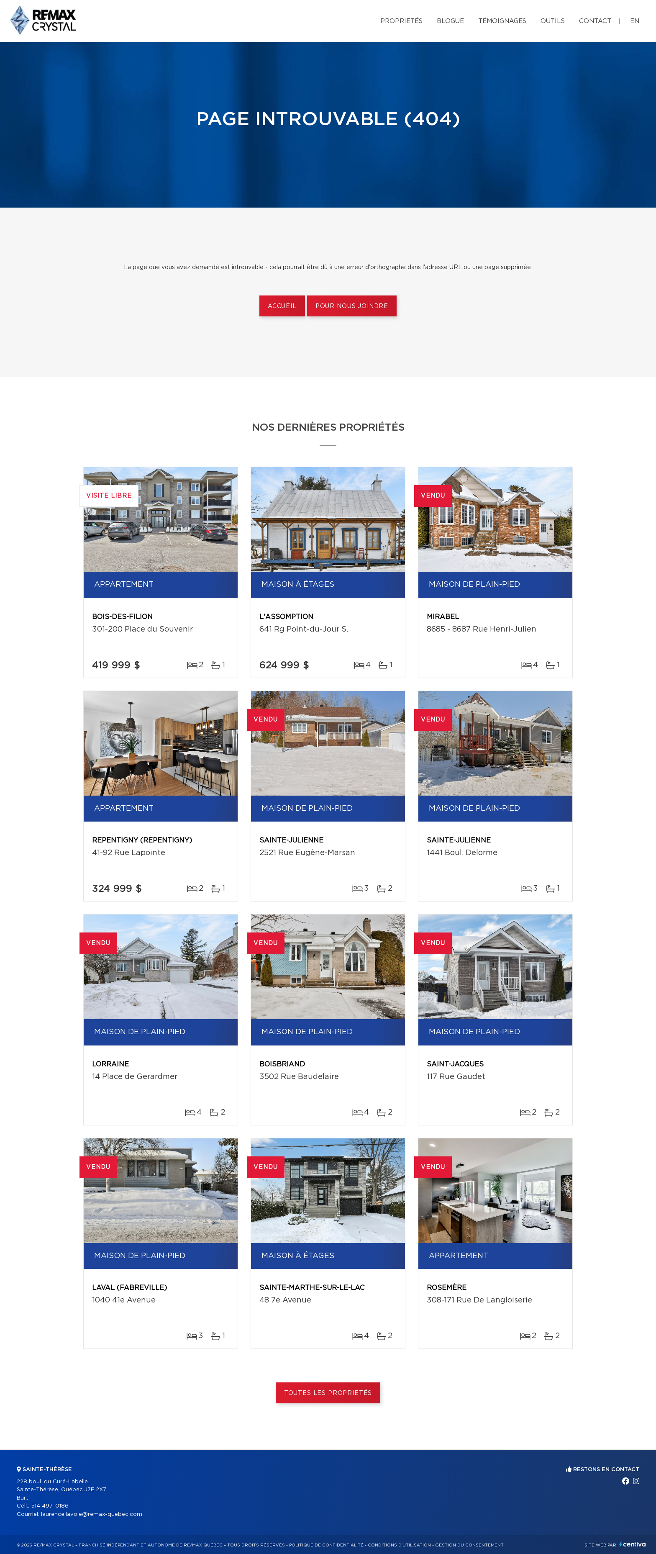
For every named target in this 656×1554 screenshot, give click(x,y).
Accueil (282, 306)
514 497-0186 (50, 1506)
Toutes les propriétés (328, 1393)
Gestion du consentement (469, 1545)
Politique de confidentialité (326, 1545)
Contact (595, 21)
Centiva (632, 1544)
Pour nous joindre (351, 306)
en (634, 21)
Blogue (450, 21)
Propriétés (401, 21)
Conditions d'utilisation (399, 1545)
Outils (553, 21)
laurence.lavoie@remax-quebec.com (91, 1514)
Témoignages (502, 21)
